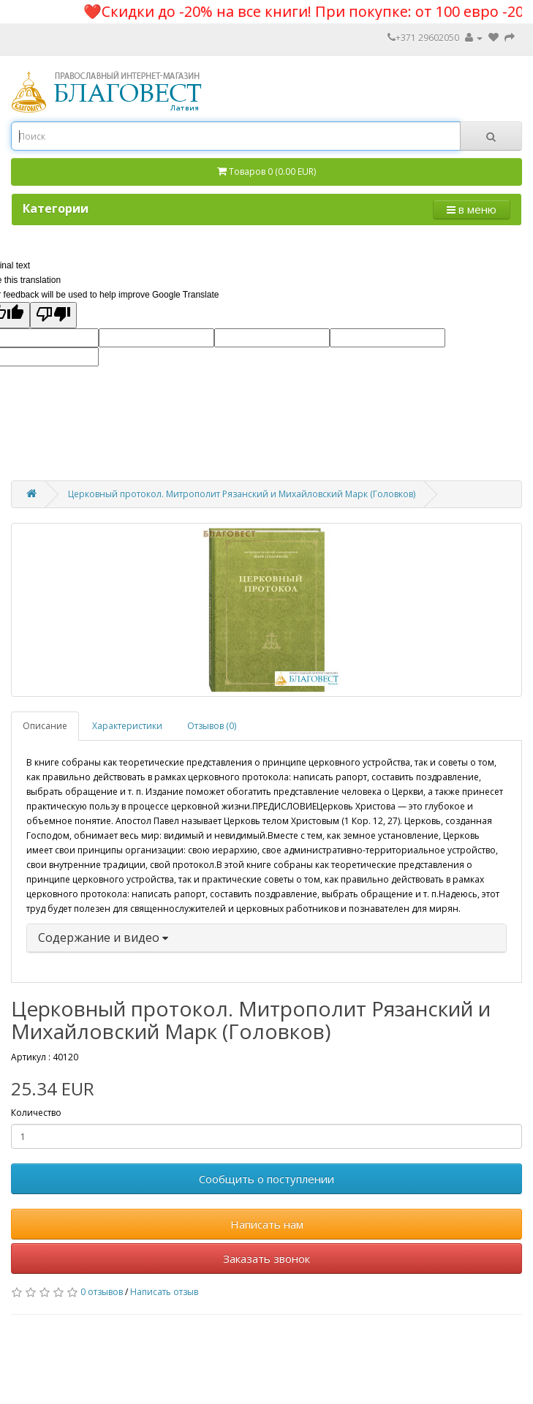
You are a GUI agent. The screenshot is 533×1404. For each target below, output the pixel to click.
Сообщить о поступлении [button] (266, 1178)
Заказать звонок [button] (266, 1258)
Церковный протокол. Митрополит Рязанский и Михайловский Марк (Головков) (241, 494)
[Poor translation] (53, 315)
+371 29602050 (423, 37)
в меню (471, 209)
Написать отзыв (164, 1292)
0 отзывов (101, 1292)
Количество (36, 1112)
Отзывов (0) (211, 726)
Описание (45, 726)
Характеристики (127, 726)
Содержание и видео (103, 937)
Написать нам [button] (266, 1224)
